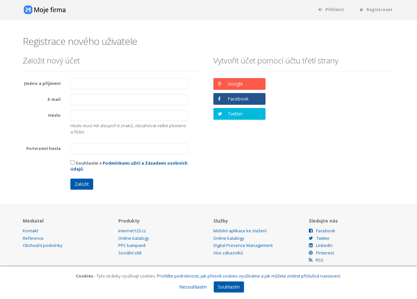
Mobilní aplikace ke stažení (239, 231)
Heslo (54, 115)
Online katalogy (133, 238)
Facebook (238, 99)
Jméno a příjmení (42, 83)
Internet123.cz (132, 231)
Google (235, 84)
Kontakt (30, 231)
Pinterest (321, 253)
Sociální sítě (129, 253)
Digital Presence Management (243, 245)
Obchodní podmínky (43, 245)
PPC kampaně (132, 245)
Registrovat (376, 9)
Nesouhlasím (193, 287)
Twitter (235, 114)
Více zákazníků (228, 253)
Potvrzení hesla (43, 148)
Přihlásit (331, 9)
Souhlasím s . (129, 166)
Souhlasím (229, 287)
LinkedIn (321, 245)
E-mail (54, 99)
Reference (33, 238)
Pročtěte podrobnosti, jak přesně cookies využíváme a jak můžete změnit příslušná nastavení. (249, 276)
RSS (316, 260)
